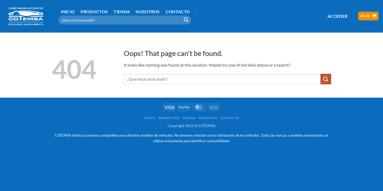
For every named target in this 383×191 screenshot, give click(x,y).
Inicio (68, 11)
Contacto (178, 11)
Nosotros (148, 11)
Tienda (122, 11)
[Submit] (186, 20)
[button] (337, 16)
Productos (94, 11)
